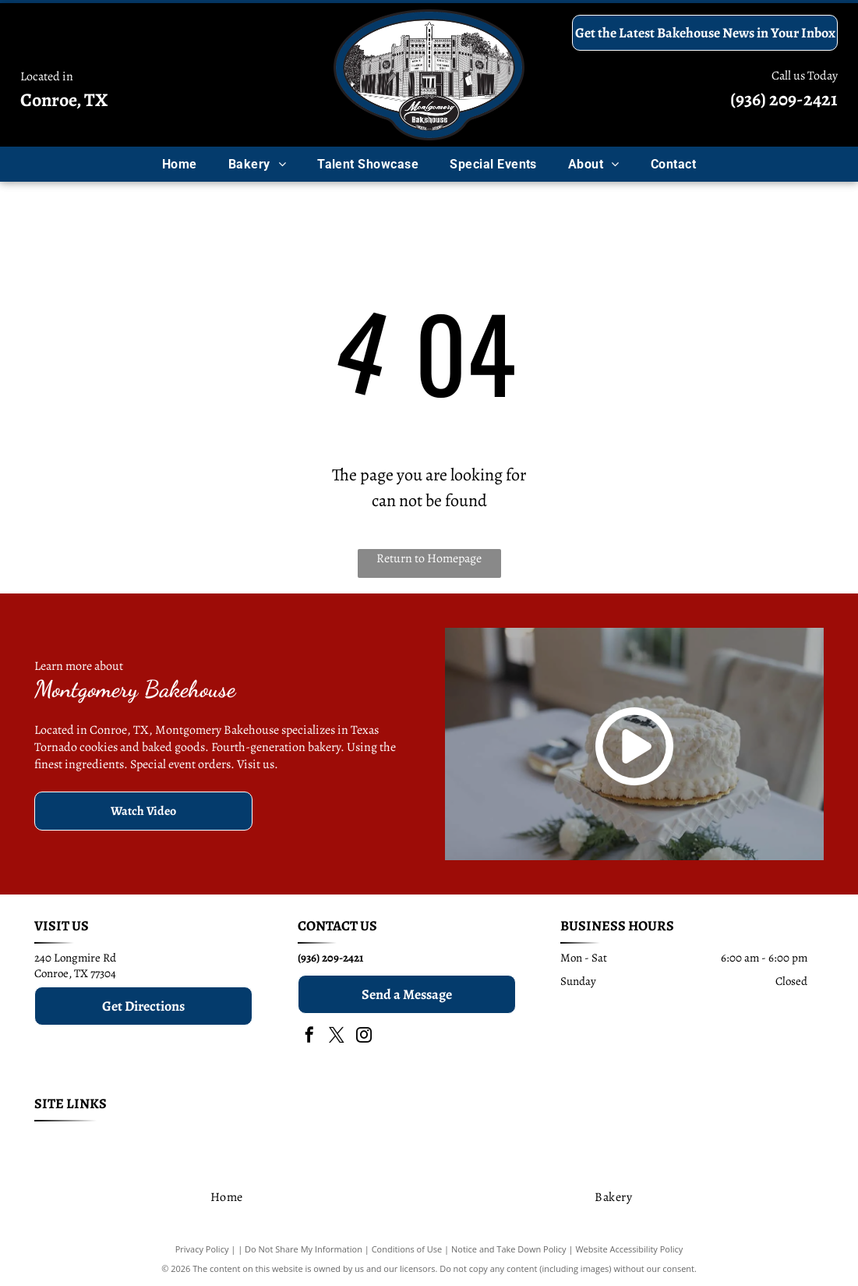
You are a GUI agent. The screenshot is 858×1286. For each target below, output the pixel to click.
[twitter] (336, 1036)
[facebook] (309, 1036)
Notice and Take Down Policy (509, 1249)
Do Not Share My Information (303, 1249)
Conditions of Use (407, 1249)
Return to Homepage (429, 558)
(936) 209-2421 (784, 99)
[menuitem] (180, 164)
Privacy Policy (202, 1249)
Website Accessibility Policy (629, 1249)
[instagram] (364, 1036)
